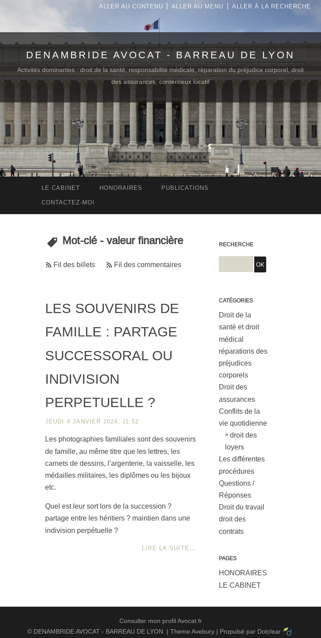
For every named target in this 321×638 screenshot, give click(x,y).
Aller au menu (197, 6)
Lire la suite (165, 548)
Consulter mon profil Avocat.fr (160, 620)
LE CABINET (240, 585)
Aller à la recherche (271, 6)
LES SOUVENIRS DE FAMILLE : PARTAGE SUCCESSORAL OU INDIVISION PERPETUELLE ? (112, 355)
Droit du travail (241, 507)
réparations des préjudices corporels (243, 363)
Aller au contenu (131, 6)
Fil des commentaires (147, 264)
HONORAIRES (243, 573)
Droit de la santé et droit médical (239, 327)
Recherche (236, 245)
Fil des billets (74, 264)
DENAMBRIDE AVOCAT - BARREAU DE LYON (160, 54)
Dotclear (269, 631)
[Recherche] (236, 264)
